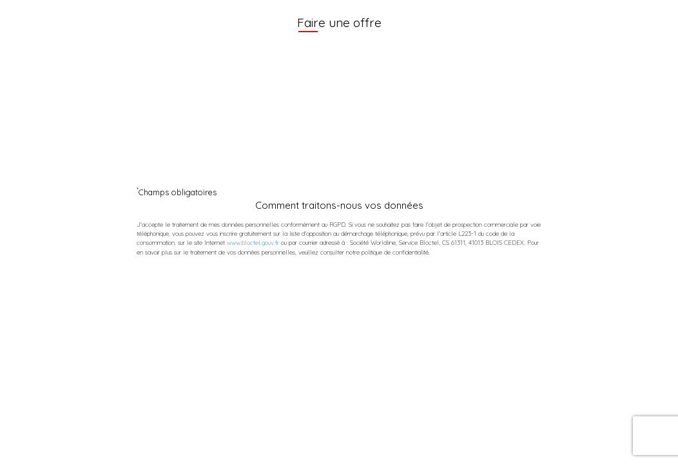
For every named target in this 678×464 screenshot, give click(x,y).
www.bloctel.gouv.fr (253, 242)
